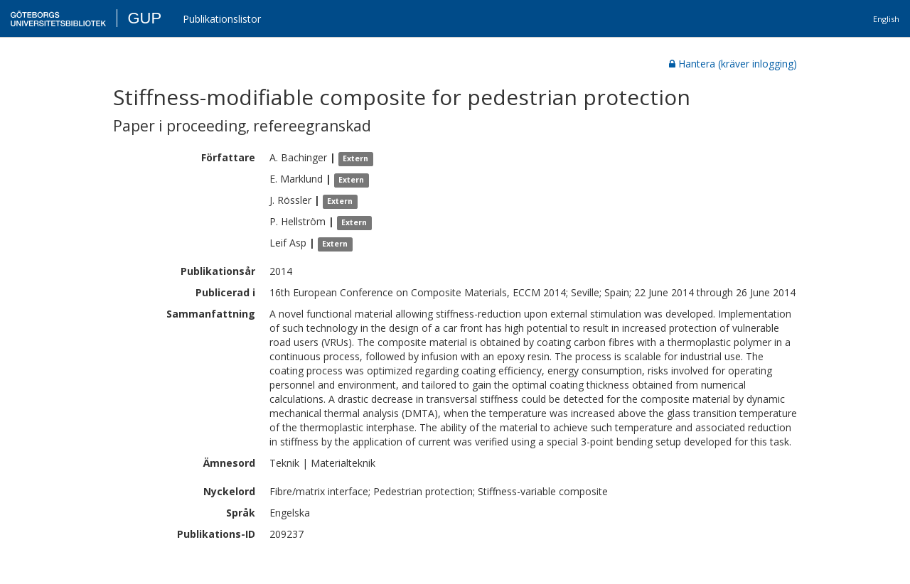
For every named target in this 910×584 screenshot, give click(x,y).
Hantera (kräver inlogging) (733, 63)
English (886, 18)
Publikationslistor (222, 19)
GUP (144, 18)
